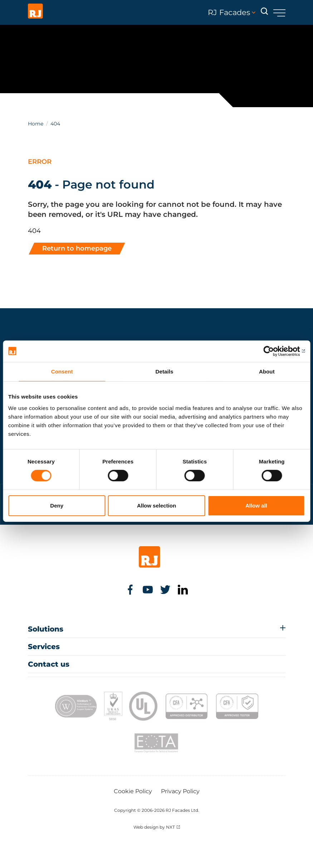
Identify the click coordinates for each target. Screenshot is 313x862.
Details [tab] (164, 371)
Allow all (256, 506)
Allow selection (156, 506)
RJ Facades (231, 12)
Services (44, 646)
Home (35, 123)
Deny (56, 506)
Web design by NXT (154, 827)
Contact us (48, 664)
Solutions (45, 629)
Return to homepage (77, 248)
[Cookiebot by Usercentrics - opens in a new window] (273, 351)
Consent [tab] (62, 371)
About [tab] (267, 371)
